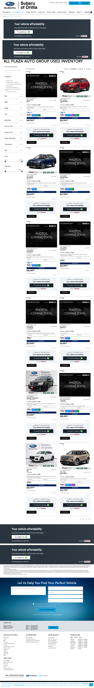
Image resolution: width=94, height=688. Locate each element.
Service (76, 637)
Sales (71, 637)
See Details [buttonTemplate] (32, 142)
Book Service (74, 3)
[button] (23, 32)
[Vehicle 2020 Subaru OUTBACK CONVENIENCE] (41, 312)
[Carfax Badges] (33, 115)
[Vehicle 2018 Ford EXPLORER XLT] (75, 457)
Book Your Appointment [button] (47, 609)
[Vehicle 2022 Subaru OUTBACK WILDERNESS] (41, 235)
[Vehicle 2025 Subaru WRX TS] (41, 85)
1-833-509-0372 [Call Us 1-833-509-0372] (34, 625)
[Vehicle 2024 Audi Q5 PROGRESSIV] (41, 455)
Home (5, 16)
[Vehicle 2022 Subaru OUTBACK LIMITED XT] (75, 233)
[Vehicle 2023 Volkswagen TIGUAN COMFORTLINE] (75, 384)
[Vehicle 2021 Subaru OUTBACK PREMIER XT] (41, 161)
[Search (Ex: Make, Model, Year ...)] (13, 70)
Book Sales (85, 3)
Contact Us (53, 627)
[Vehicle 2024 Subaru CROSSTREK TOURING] (75, 161)
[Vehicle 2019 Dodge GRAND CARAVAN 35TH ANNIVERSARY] (41, 382)
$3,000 (6, 160)
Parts (80, 637)
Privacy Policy (59, 614)
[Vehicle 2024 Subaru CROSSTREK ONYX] (75, 85)
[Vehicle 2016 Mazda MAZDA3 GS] (75, 312)
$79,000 (21, 160)
